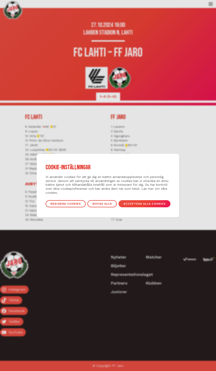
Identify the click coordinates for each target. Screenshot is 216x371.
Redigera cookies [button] (65, 203)
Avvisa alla (102, 203)
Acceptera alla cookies (145, 203)
